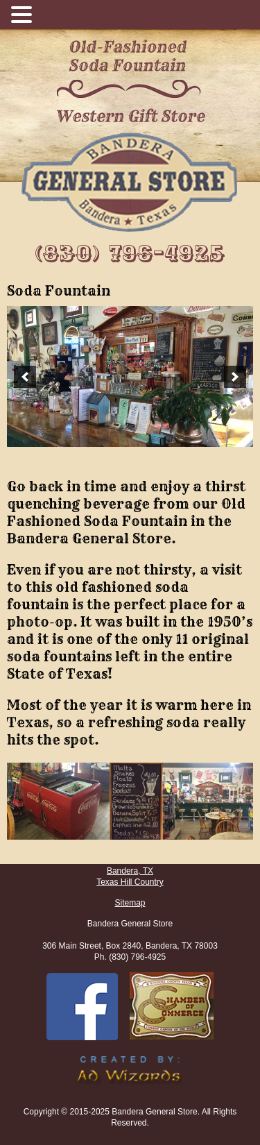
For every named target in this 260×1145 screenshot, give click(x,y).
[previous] (25, 377)
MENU (59, 17)
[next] (235, 377)
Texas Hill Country (130, 882)
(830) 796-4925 (130, 254)
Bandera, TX (130, 871)
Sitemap (129, 903)
